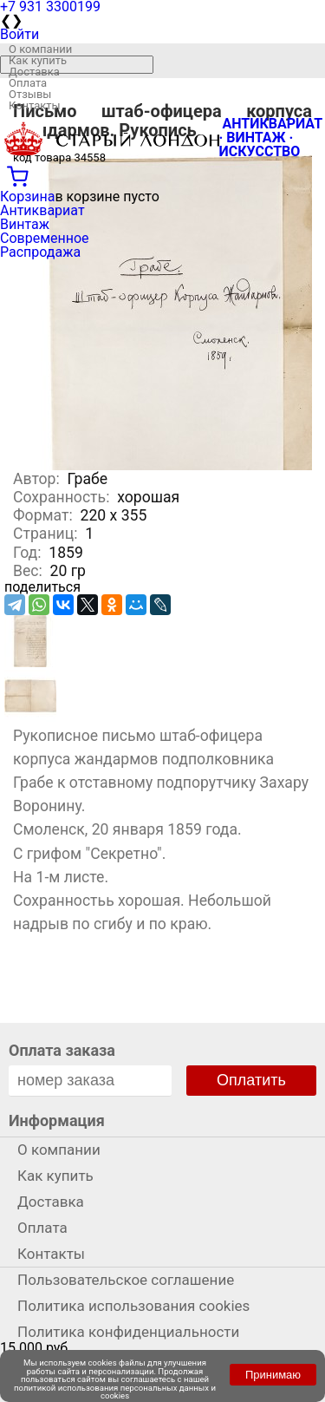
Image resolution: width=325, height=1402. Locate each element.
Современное (44, 238)
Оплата (28, 82)
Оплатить (251, 1080)
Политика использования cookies (133, 1305)
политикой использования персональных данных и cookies (115, 1392)
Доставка (34, 71)
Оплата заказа (62, 1050)
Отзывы (30, 94)
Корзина (27, 196)
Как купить (38, 60)
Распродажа (40, 252)
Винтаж (24, 224)
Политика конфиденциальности (128, 1331)
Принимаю (273, 1374)
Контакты (35, 105)
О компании (40, 49)
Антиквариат (42, 210)
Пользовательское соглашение (125, 1279)
